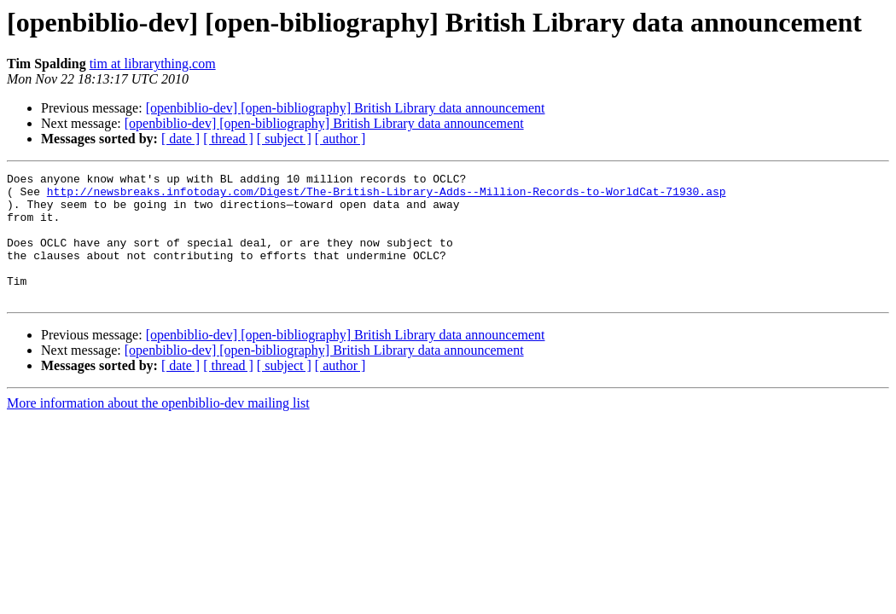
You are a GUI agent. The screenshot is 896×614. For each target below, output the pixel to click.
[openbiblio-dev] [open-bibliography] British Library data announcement (345, 108)
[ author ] (340, 138)
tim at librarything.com (153, 63)
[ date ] (180, 138)
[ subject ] (284, 138)
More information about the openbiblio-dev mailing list (158, 428)
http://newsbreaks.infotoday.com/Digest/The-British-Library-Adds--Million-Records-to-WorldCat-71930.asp (386, 196)
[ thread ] (228, 138)
